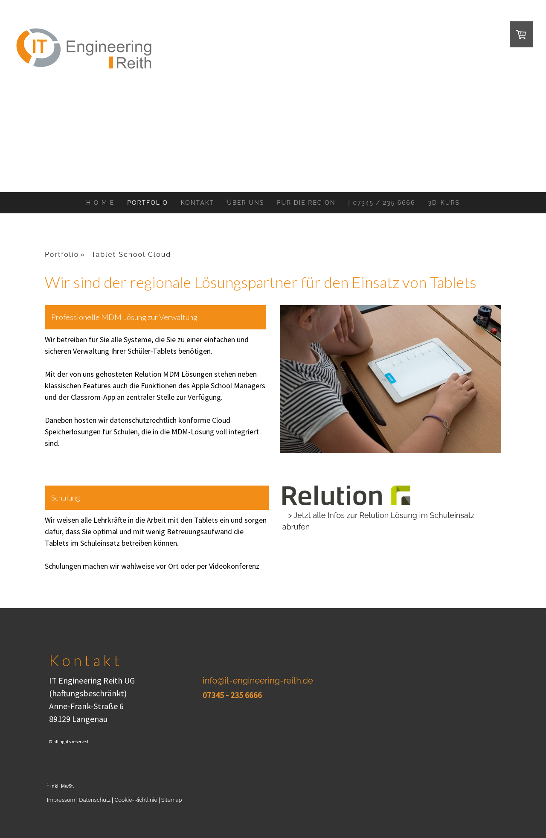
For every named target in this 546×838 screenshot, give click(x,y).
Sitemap (171, 800)
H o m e (100, 202)
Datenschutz (94, 800)
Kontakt (197, 202)
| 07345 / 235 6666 (382, 202)
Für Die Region (306, 202)
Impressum (61, 800)
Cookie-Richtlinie (135, 800)
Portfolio (147, 202)
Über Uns (245, 202)
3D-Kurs (444, 202)
